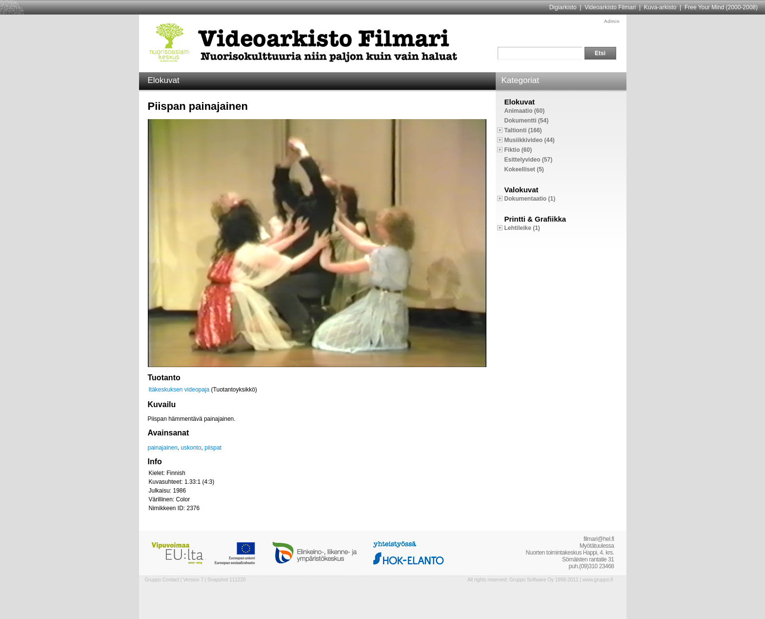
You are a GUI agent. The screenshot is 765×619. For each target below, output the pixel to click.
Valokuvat (521, 190)
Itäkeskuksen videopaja (179, 389)
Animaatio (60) (524, 110)
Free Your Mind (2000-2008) (721, 7)
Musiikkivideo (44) (529, 140)
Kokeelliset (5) (524, 169)
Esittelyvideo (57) (528, 159)
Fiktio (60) (518, 149)
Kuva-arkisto (660, 7)
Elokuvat (519, 102)
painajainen (163, 447)
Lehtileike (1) (522, 228)
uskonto (191, 447)
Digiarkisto (563, 7)
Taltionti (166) (523, 130)
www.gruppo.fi (598, 579)
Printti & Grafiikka (535, 219)
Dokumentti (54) (526, 120)
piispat (212, 447)
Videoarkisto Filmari (610, 7)
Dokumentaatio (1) (530, 198)
